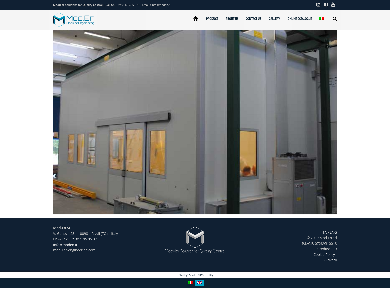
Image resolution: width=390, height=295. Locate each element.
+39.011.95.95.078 (128, 5)
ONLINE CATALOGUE (300, 18)
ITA (325, 232)
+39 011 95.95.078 (84, 239)
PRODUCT (212, 18)
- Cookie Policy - (324, 254)
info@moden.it (161, 5)
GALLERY (274, 18)
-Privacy (330, 260)
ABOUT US (232, 18)
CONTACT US (253, 18)
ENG (333, 232)
